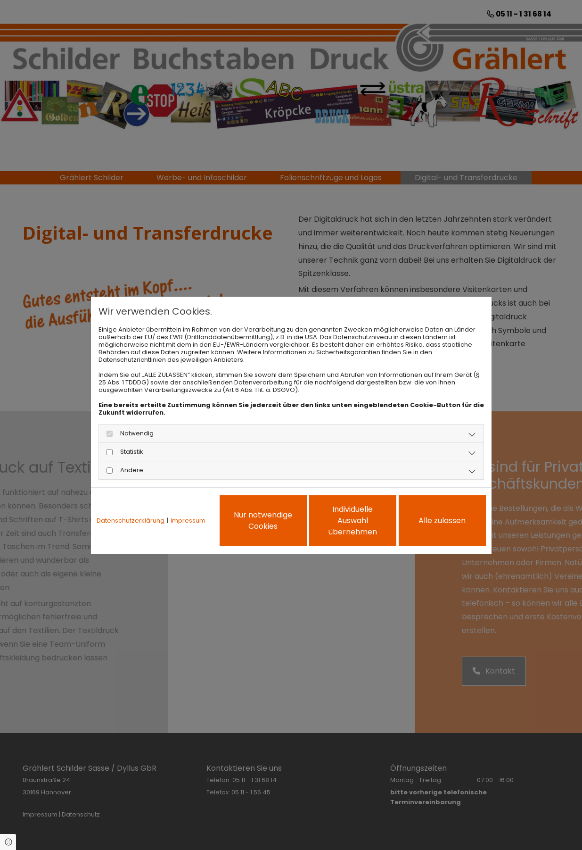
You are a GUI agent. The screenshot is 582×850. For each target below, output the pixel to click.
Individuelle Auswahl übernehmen (352, 520)
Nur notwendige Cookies (263, 520)
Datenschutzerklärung (130, 521)
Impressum (188, 521)
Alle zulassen (442, 520)
